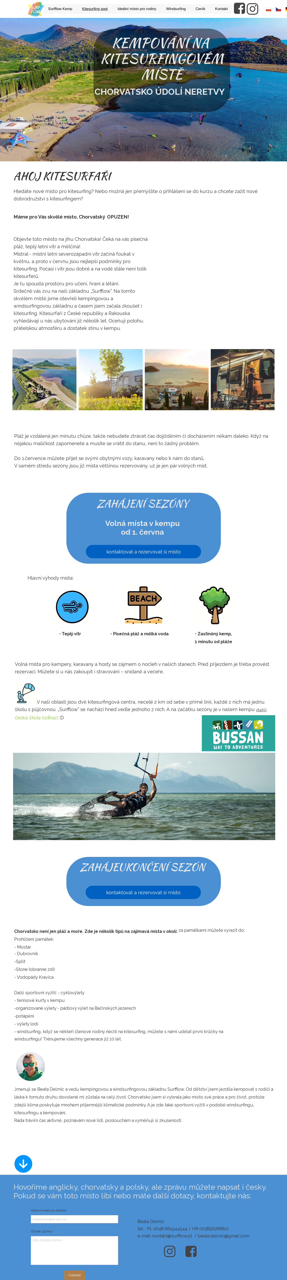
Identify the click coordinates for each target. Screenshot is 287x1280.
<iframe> (217, 269)
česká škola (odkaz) (36, 717)
